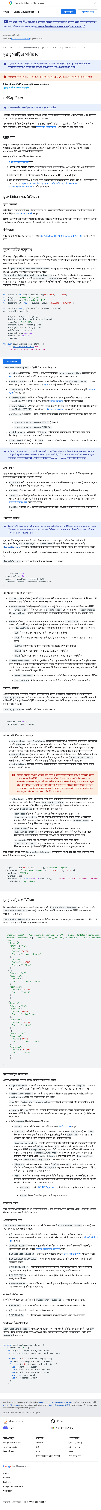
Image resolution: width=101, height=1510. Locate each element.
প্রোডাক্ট (13, 48)
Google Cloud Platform (13, 1486)
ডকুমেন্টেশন (44, 48)
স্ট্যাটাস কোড (64, 1126)
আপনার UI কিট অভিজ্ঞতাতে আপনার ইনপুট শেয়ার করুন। (58, 26)
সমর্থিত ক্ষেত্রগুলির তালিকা (48, 1249)
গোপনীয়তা (16, 1502)
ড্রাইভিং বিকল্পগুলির (54, 409)
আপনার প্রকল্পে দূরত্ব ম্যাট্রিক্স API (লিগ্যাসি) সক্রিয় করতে (66, 77)
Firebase (7, 1482)
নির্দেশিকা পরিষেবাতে (46, 127)
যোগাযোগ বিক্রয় (87, 12)
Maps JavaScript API (26, 12)
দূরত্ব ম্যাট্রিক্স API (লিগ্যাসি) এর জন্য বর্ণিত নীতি (60, 236)
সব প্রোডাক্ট (7, 1491)
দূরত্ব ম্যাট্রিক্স (51, 107)
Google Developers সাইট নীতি (60, 1405)
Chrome (6, 1478)
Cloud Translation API (20, 38)
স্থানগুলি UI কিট (15, 22)
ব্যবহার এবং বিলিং (24, 213)
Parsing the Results (23, 346)
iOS (37, 1447)
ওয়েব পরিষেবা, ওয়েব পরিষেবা (48, 1456)
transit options (56, 401)
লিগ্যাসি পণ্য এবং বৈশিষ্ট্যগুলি (58, 67)
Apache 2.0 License (11, 1405)
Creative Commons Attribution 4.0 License (54, 1402)
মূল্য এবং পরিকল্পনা (76, 1443)
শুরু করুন (68, 12)
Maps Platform (29, 3)
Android (39, 1443)
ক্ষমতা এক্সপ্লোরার (10, 1447)
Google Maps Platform (28, 48)
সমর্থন (70, 1451)
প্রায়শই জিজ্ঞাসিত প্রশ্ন (12, 1443)
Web (6, 12)
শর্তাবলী (6, 1502)
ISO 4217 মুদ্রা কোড (47, 1187)
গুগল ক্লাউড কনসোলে (19, 162)
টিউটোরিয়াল (8, 1451)
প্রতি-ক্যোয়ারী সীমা (72, 1254)
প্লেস (46, 384)
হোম (4, 48)
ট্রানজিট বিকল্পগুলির (18, 502)
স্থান (10, 376)
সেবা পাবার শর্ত (74, 1456)
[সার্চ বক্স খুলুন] (95, 3)
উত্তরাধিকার (84, 48)
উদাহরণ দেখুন (12, 361)
